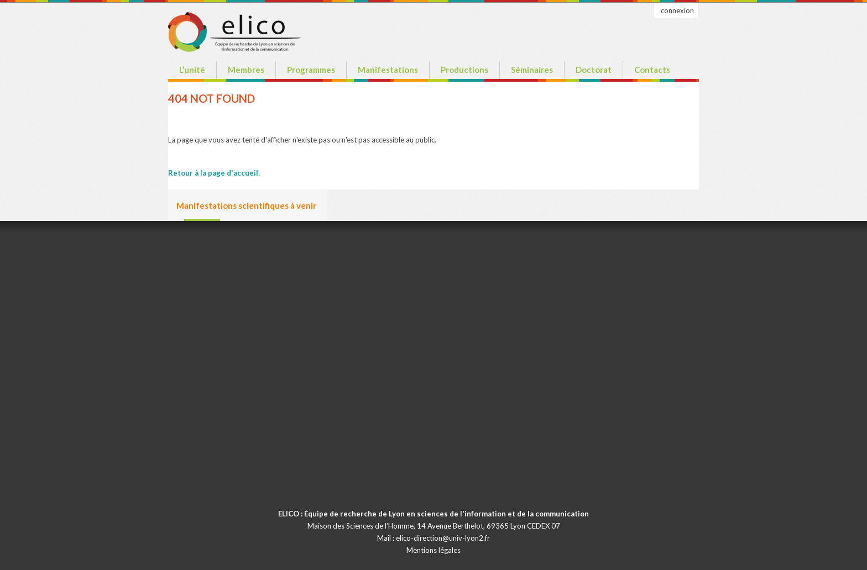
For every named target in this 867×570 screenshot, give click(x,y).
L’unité (192, 70)
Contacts (652, 70)
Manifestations (388, 70)
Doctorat (594, 70)
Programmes (311, 70)
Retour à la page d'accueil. (214, 172)
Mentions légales (433, 550)
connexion (677, 10)
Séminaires (532, 70)
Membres (246, 70)
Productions (464, 70)
